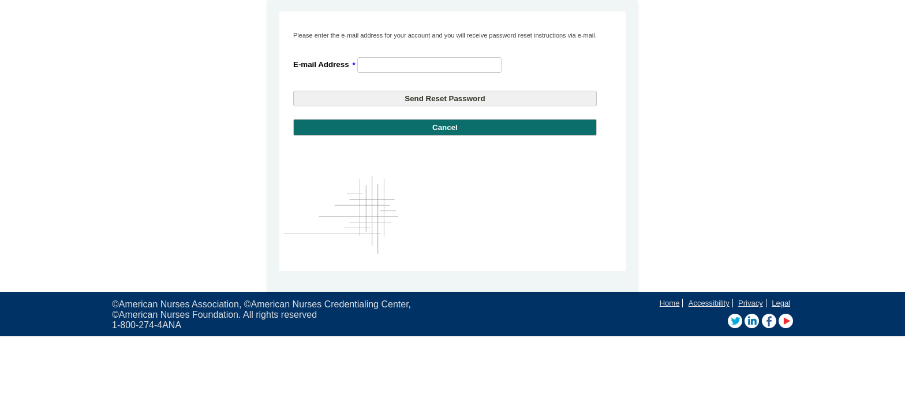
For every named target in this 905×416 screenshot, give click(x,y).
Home (670, 303)
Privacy (750, 303)
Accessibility (709, 303)
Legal (781, 303)
